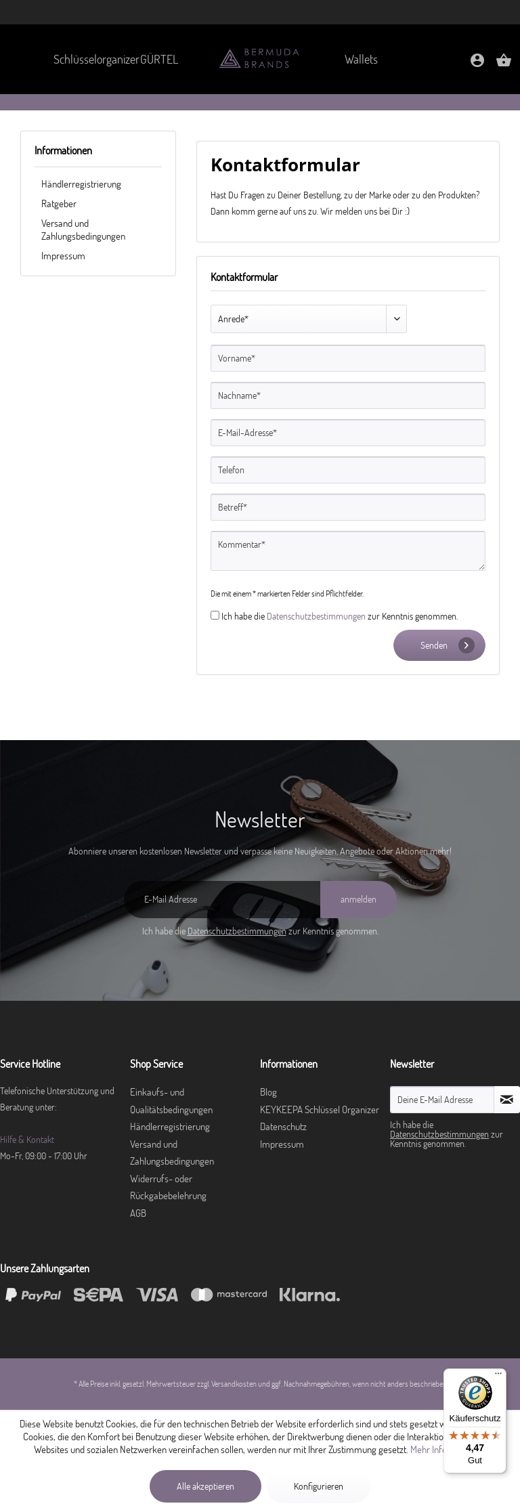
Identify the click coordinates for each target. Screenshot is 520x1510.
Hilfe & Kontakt (27, 1140)
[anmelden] (358, 899)
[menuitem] (88, 59)
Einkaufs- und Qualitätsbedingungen (171, 1100)
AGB (138, 1213)
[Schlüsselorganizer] (88, 59)
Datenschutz (283, 1126)
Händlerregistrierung (81, 183)
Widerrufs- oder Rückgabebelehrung (168, 1187)
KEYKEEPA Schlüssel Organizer (319, 1109)
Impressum (63, 255)
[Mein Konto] (477, 64)
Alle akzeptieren (205, 1486)
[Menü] (498, 1376)
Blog (268, 1091)
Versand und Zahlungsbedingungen (83, 229)
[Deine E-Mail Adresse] (442, 1099)
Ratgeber (59, 203)
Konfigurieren (318, 1486)
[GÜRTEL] (159, 59)
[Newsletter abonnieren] (507, 1099)
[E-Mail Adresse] (222, 899)
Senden (447, 645)
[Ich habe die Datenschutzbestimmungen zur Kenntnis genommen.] (215, 615)
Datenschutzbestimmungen (316, 616)
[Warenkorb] (504, 64)
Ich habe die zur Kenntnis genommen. (339, 616)
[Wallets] (361, 59)
